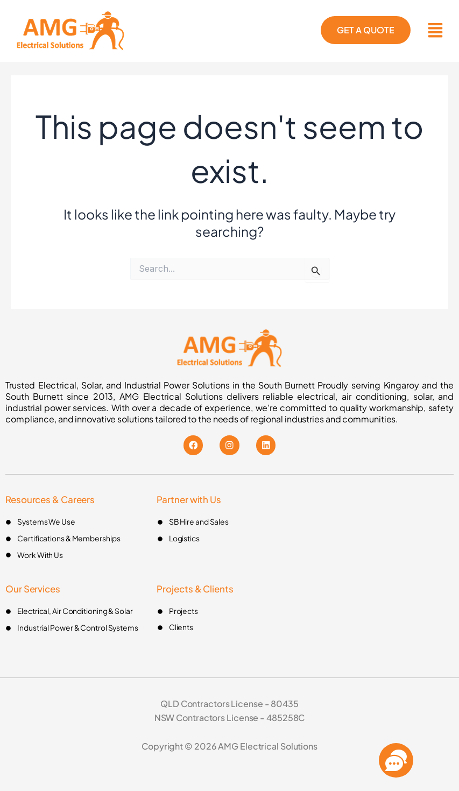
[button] (435, 31)
